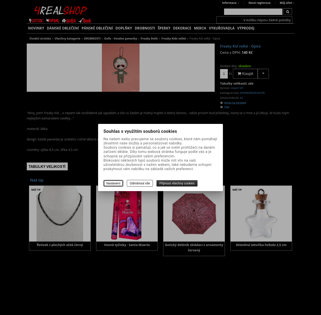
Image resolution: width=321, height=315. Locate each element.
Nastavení (113, 183)
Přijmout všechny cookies (177, 183)
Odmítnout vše (140, 183)
